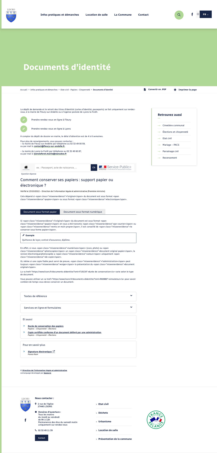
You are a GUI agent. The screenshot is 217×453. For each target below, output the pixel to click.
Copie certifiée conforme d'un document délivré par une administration (64, 332)
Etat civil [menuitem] (102, 404)
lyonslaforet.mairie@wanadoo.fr (50, 154)
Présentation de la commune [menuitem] (114, 439)
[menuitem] (60, 15)
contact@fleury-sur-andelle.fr (49, 146)
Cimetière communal (171, 125)
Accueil (23, 90)
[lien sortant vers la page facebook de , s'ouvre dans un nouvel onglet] (192, 15)
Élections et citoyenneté (173, 132)
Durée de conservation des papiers (45, 326)
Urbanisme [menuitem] (103, 421)
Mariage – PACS (168, 144)
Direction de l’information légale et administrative (44, 370)
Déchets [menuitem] (102, 412)
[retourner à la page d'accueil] (11, 15)
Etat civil (165, 138)
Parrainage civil (168, 151)
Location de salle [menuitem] (107, 430)
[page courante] (103, 90)
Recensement (167, 157)
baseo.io (47, 373)
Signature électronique (41, 351)
